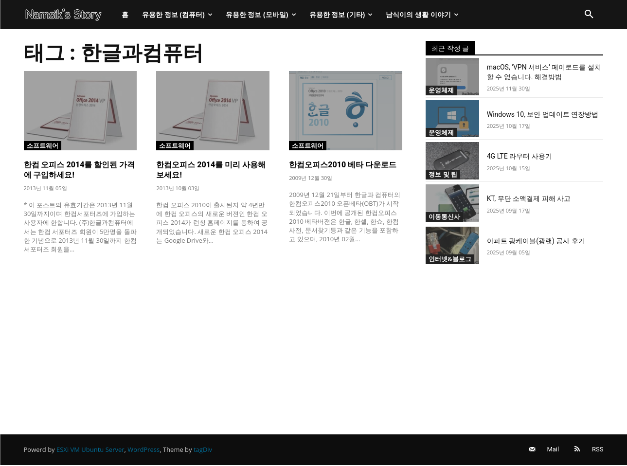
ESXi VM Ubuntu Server (90, 450)
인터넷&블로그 (450, 258)
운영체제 (441, 90)
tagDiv (203, 450)
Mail (552, 449)
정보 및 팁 (443, 174)
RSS (597, 449)
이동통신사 (444, 216)
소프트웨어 (42, 145)
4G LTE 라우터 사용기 (519, 156)
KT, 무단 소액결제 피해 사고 (529, 198)
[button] (589, 14)
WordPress (143, 450)
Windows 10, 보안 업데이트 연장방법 (543, 114)
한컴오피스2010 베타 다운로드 (342, 164)
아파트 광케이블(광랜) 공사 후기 (536, 241)
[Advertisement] (213, 333)
